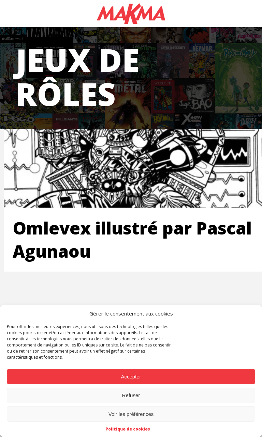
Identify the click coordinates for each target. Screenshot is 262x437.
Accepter (131, 376)
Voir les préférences (131, 414)
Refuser (131, 395)
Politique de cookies (127, 429)
